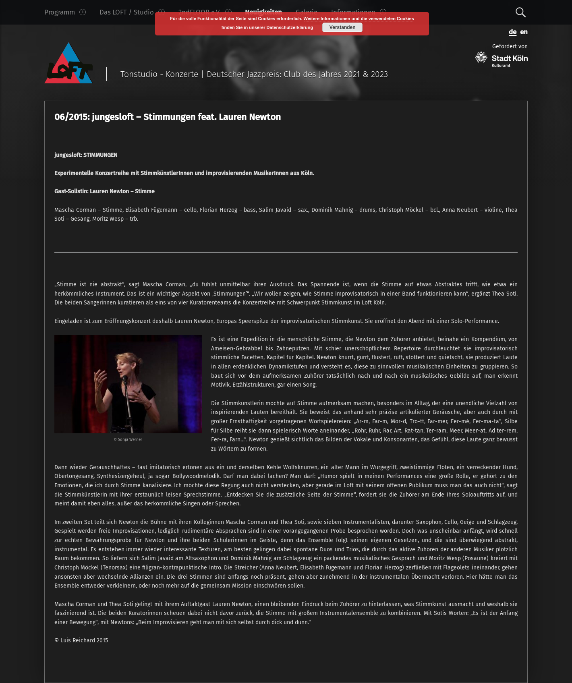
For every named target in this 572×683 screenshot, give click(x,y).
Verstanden (343, 27)
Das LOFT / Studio (132, 12)
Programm (65, 12)
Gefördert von (501, 55)
